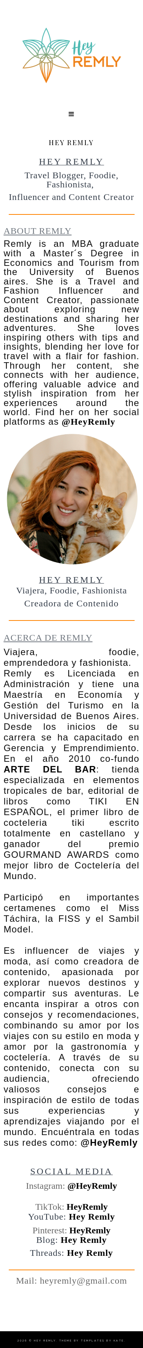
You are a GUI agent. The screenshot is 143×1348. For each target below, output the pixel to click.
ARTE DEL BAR (49, 769)
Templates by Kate (102, 1340)
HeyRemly (87, 1207)
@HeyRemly (89, 422)
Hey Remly (92, 1217)
